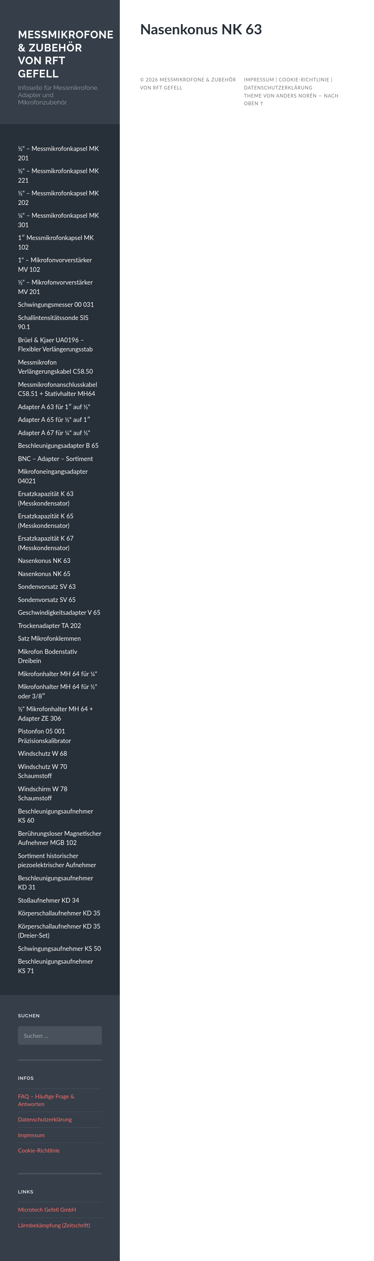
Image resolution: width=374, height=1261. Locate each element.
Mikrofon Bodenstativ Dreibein (47, 656)
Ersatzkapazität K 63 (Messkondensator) (45, 498)
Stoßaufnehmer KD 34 (48, 900)
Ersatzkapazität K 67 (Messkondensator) (45, 543)
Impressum (31, 1135)
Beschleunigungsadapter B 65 (58, 445)
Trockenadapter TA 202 (49, 625)
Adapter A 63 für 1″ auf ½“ (54, 407)
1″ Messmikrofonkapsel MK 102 (56, 242)
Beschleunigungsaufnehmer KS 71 (55, 966)
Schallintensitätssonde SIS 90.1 (53, 322)
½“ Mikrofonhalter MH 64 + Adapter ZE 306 (55, 713)
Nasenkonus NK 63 (44, 560)
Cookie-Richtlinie (39, 1150)
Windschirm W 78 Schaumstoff (42, 793)
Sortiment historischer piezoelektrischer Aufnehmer (57, 860)
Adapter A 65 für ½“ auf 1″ (54, 419)
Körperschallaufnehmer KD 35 (59, 913)
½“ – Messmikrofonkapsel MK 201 (58, 153)
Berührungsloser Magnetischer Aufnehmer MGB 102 (59, 838)
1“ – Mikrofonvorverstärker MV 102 (55, 264)
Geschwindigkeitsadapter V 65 (59, 612)
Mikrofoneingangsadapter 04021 (53, 476)
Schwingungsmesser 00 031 (56, 304)
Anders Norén (296, 96)
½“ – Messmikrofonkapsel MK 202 (58, 197)
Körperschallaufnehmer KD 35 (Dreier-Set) (59, 931)
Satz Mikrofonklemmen (49, 638)
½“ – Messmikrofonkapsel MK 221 (58, 175)
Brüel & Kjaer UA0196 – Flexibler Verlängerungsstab (55, 344)
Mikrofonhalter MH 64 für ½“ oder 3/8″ (57, 691)
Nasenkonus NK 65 (44, 574)
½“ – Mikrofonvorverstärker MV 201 (55, 287)
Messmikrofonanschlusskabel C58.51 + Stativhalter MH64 (57, 389)
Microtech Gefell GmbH (47, 1209)
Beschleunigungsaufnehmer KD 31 (55, 882)
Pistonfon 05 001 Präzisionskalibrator (44, 735)
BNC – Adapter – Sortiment (55, 458)
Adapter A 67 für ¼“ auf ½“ (54, 433)
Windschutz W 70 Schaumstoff (42, 771)
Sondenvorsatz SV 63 (47, 586)
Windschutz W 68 (42, 753)
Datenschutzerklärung (45, 1119)
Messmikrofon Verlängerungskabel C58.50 (55, 367)
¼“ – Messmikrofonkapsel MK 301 (58, 220)
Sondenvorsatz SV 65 (47, 599)
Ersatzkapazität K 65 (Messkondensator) (45, 520)
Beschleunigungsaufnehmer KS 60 (55, 815)
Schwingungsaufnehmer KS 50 (59, 948)
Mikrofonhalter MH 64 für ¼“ (57, 674)
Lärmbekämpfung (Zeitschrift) (54, 1225)
